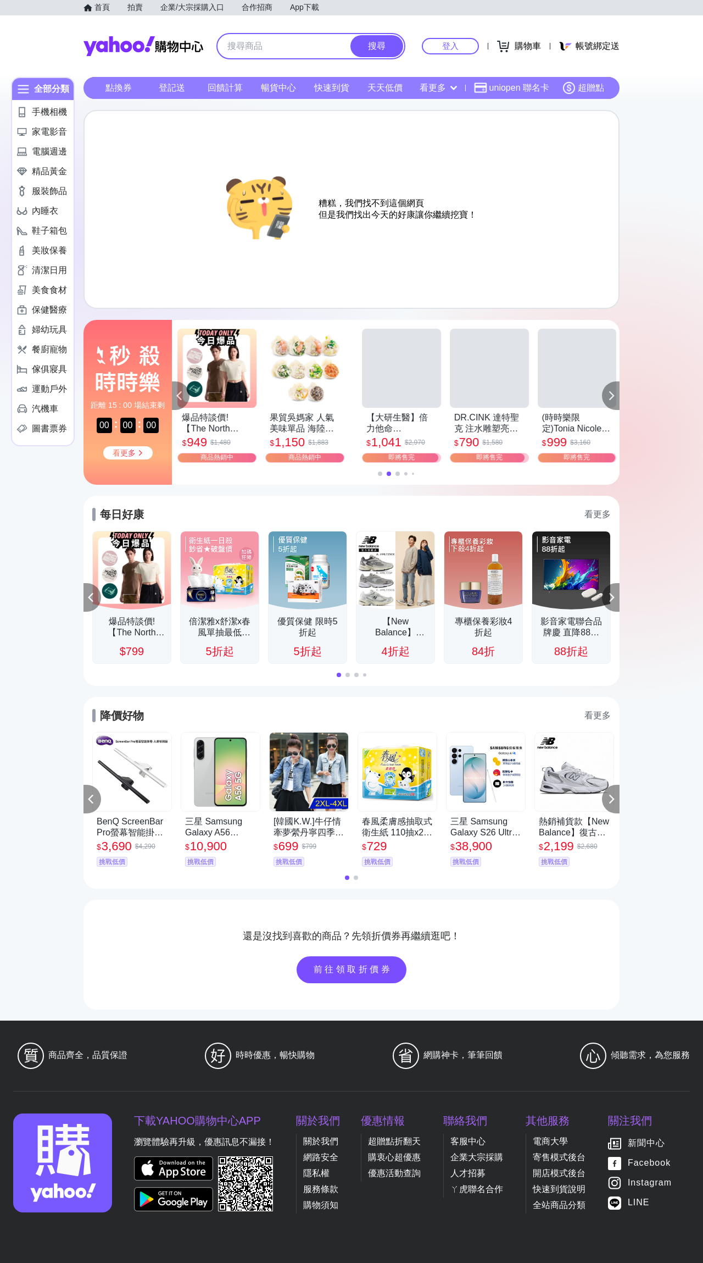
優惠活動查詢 (394, 1173)
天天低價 (385, 87)
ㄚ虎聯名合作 (476, 1189)
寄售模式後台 (559, 1157)
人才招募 (468, 1173)
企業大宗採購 (476, 1157)
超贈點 (583, 88)
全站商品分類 (559, 1205)
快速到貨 (331, 87)
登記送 (172, 87)
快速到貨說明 (559, 1189)
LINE (639, 1202)
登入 (450, 46)
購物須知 (320, 1205)
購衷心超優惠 (394, 1157)
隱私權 (316, 1173)
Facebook (649, 1162)
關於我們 (320, 1141)
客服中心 (468, 1141)
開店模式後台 (559, 1173)
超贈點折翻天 (394, 1141)
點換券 (118, 87)
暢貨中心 (278, 87)
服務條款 (320, 1189)
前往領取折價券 (353, 969)
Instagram (650, 1182)
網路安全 (320, 1157)
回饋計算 (225, 87)
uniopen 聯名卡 (511, 88)
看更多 (438, 87)
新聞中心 (646, 1143)
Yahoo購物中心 (143, 46)
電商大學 (550, 1141)
